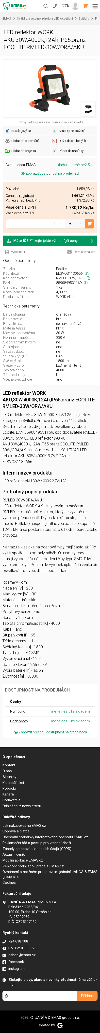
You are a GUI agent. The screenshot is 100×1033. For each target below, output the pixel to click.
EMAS (6, 18)
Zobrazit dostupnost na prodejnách (50, 173)
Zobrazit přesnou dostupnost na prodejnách (50, 732)
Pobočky (9, 788)
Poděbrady (19, 721)
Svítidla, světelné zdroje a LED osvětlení (45, 18)
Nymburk (17, 711)
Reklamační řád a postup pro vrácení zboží (36, 843)
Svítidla (84, 18)
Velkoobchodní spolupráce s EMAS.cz (33, 866)
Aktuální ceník (13, 854)
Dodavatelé (11, 800)
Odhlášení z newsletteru (21, 806)
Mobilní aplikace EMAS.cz (22, 860)
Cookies (9, 882)
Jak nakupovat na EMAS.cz (24, 825)
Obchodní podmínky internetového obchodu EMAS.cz (45, 837)
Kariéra (8, 794)
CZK (65, 6)
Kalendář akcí (13, 783)
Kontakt (8, 765)
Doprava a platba (16, 831)
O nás (7, 771)
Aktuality (9, 777)
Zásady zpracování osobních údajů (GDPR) (36, 849)
